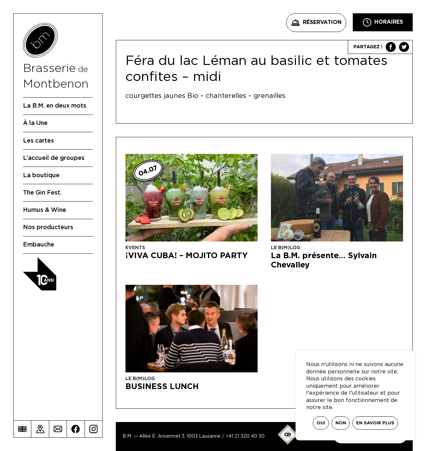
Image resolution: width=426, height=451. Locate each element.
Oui (321, 423)
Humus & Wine (44, 210)
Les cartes (38, 141)
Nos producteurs (48, 227)
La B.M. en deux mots (54, 106)
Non (340, 423)
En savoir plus (375, 423)
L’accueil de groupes (54, 158)
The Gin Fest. (42, 193)
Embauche (38, 245)
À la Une (35, 123)
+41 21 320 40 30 (245, 436)
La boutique (41, 176)
